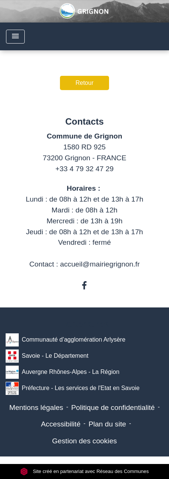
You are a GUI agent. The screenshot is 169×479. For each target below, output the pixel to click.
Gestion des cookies (84, 441)
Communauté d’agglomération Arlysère (66, 339)
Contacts (84, 121)
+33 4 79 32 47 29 (84, 169)
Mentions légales (36, 407)
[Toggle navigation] (15, 37)
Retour (84, 83)
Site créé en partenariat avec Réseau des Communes (84, 471)
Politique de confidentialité (113, 407)
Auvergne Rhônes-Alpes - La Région (63, 372)
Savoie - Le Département (47, 356)
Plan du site (107, 424)
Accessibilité (61, 424)
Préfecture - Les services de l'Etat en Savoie (72, 388)
